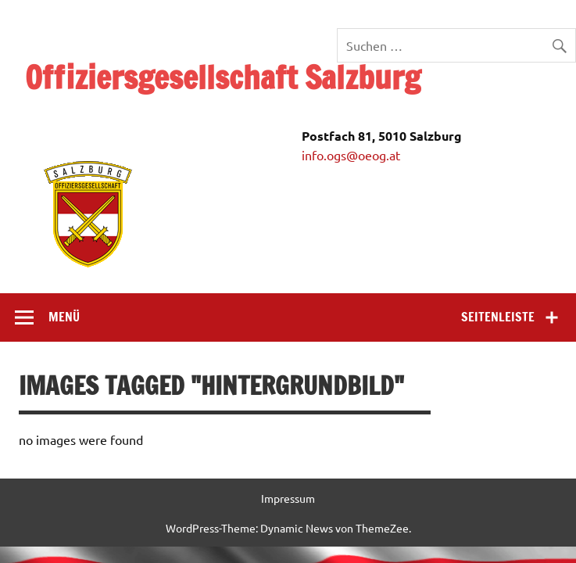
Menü (64, 316)
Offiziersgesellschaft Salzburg (222, 77)
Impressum (288, 498)
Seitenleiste (498, 316)
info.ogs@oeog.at (351, 155)
